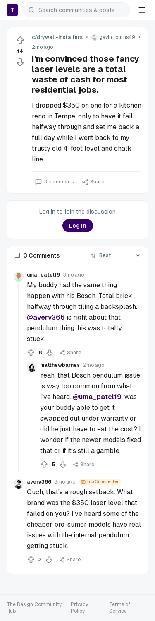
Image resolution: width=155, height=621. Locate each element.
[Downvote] (20, 62)
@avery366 (46, 317)
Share (93, 181)
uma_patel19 (43, 275)
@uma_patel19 (97, 396)
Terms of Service (119, 607)
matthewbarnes (60, 365)
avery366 (39, 482)
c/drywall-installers (57, 37)
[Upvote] (20, 40)
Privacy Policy (79, 607)
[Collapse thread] (18, 377)
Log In (77, 225)
